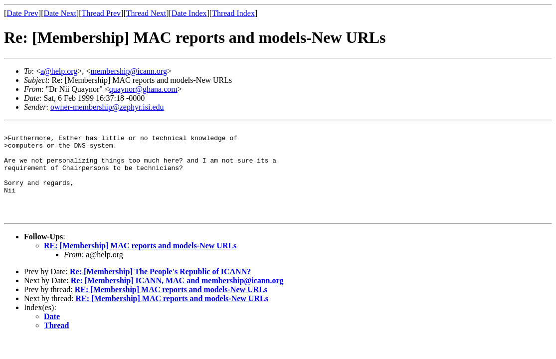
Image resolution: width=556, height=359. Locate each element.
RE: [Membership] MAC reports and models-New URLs (140, 263)
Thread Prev (101, 13)
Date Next (60, 13)
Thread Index (233, 13)
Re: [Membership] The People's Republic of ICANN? (160, 289)
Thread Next (146, 13)
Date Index (189, 13)
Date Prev (22, 13)
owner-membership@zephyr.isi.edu (107, 107)
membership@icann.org (128, 71)
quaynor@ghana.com (143, 89)
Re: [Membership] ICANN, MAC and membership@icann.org (177, 298)
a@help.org (58, 71)
